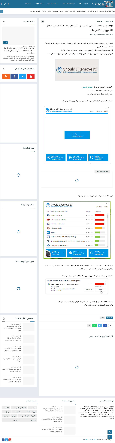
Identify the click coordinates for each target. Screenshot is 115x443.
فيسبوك (55, 11)
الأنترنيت (72, 11)
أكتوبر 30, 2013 (16, 346)
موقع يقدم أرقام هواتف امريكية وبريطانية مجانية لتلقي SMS (12, 329)
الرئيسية (109, 21)
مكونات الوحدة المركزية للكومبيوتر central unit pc (13, 339)
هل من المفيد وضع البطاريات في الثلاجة (12, 360)
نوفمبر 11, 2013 (15, 336)
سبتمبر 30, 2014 (15, 324)
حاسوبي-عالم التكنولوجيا (102, 4)
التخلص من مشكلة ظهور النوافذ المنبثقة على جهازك (12, 350)
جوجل (61, 11)
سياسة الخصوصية (69, 4)
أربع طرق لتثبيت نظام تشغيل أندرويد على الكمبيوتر (12, 381)
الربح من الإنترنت (20, 407)
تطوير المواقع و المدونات (107, 11)
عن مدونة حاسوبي (52, 4)
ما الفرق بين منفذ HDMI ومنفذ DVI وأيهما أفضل (11, 370)
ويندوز (38, 11)
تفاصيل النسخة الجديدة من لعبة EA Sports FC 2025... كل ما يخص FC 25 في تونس (19, 51)
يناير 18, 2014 (16, 377)
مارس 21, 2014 (15, 367)
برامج (49, 11)
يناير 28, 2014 (16, 356)
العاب (66, 11)
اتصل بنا (27, 4)
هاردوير (44, 11)
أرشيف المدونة (83, 4)
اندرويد (32, 11)
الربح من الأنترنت (93, 11)
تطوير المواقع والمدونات (28, 416)
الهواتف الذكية (81, 11)
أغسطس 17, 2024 (28, 46)
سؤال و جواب (39, 4)
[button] (105, 325)
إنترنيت (33, 407)
